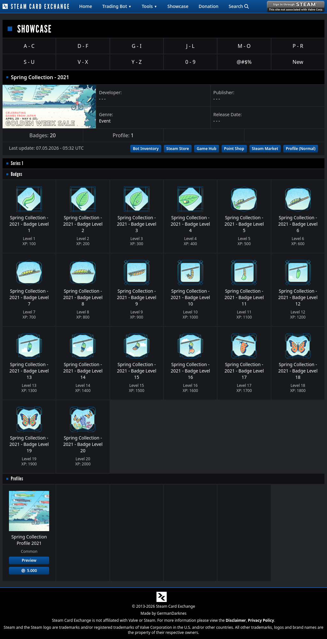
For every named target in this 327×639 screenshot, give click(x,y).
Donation (208, 6)
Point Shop (234, 148)
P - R (298, 45)
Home (85, 6)
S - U (29, 61)
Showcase (177, 6)
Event (105, 121)
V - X (83, 61)
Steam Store (177, 148)
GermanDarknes (171, 613)
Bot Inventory (146, 148)
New (298, 61)
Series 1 (17, 163)
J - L (190, 45)
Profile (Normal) (301, 148)
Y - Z (137, 61)
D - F (83, 45)
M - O (244, 45)
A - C (29, 45)
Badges (16, 174)
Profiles (17, 479)
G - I (137, 45)
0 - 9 (190, 61)
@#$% (244, 61)
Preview (29, 560)
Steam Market (265, 148)
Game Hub (207, 148)
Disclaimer (236, 620)
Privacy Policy (261, 620)
